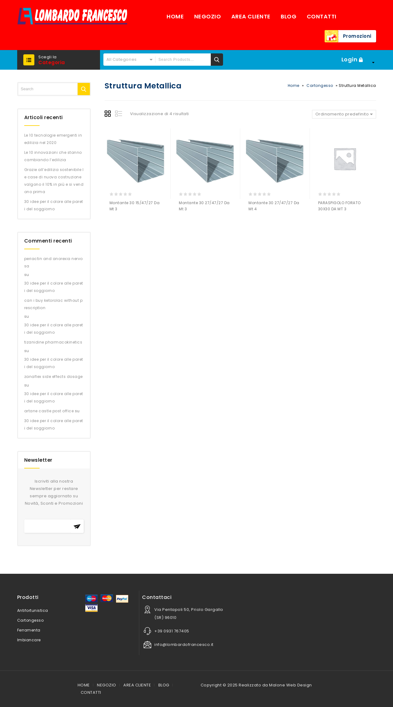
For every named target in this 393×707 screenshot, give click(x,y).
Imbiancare (29, 640)
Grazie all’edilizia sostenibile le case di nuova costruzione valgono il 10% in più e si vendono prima (54, 180)
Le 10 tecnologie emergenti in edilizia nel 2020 (53, 139)
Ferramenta (28, 630)
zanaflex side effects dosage (53, 376)
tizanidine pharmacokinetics (53, 342)
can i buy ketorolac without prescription (53, 304)
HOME (175, 16)
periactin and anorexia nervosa (53, 262)
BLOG (288, 16)
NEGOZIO (207, 16)
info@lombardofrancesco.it (184, 644)
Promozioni (357, 36)
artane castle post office (49, 411)
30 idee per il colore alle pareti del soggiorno (53, 205)
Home (293, 85)
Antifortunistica (32, 610)
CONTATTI (322, 16)
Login (350, 59)
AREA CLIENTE (251, 16)
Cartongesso (319, 85)
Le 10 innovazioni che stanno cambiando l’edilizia (53, 156)
